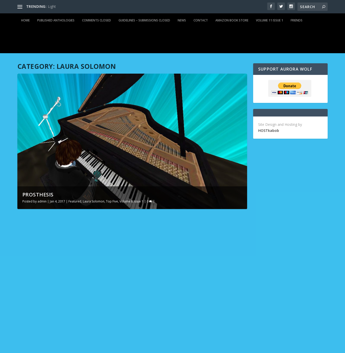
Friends (296, 20)
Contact (201, 20)
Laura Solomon (93, 201)
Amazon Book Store (231, 20)
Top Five (112, 201)
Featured (74, 201)
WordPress (99, 347)
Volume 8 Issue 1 (131, 201)
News (182, 20)
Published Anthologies (55, 20)
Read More (35, 329)
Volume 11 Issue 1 (269, 20)
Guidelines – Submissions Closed (144, 20)
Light (52, 6)
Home (25, 20)
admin (42, 201)
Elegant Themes (52, 347)
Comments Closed (96, 20)
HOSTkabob (268, 130)
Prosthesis (38, 194)
